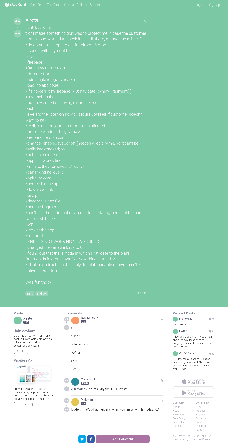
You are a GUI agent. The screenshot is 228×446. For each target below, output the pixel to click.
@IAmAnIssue (81, 389)
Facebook (201, 426)
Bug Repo (201, 414)
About (176, 407)
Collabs (82, 5)
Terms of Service (201, 439)
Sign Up (214, 5)
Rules (199, 407)
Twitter (199, 430)
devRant (177, 436)
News (176, 411)
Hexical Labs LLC (201, 436)
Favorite (141, 293)
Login (199, 5)
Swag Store (179, 414)
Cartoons (201, 418)
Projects (200, 411)
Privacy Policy (181, 439)
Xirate (32, 20)
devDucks (178, 422)
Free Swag (179, 418)
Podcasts (201, 422)
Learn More (23, 404)
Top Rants (54, 5)
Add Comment (122, 439)
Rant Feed (37, 5)
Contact (177, 426)
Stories (69, 5)
